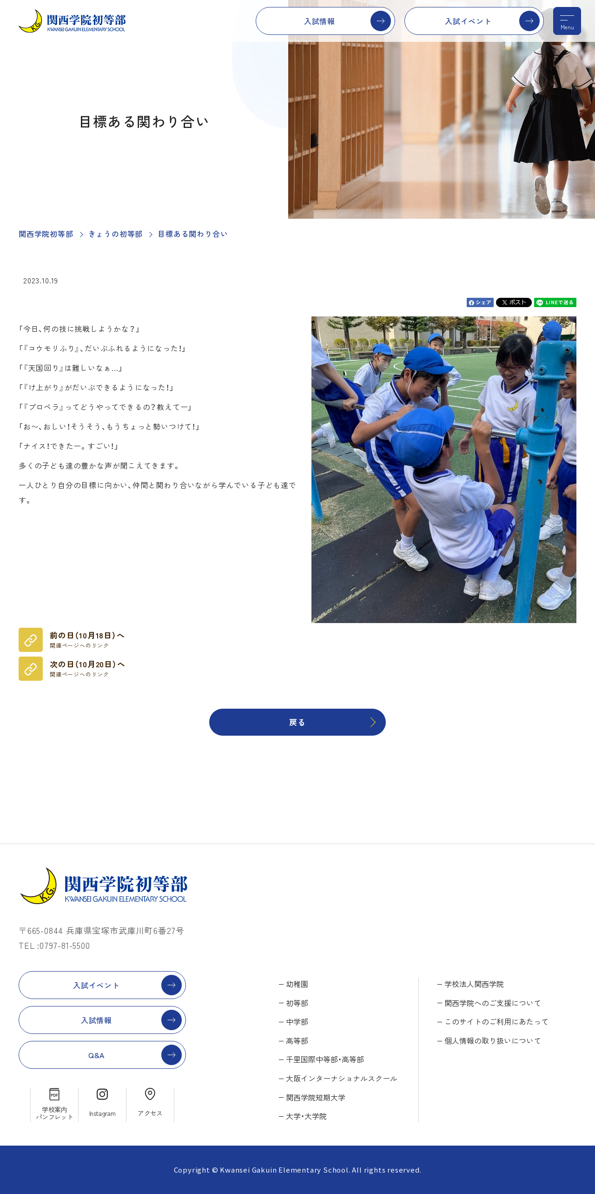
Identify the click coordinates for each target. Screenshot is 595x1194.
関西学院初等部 (46, 233)
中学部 (297, 1021)
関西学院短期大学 (315, 1097)
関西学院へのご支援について (492, 1002)
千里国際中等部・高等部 (325, 1059)
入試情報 (319, 21)
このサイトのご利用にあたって (496, 1021)
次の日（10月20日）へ (88, 668)
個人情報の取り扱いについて (492, 1040)
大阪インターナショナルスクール (341, 1078)
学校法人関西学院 (474, 983)
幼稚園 (297, 983)
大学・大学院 (306, 1115)
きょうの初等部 (115, 233)
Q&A (96, 1054)
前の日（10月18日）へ (87, 639)
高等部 (297, 1040)
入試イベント (468, 21)
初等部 (297, 1002)
